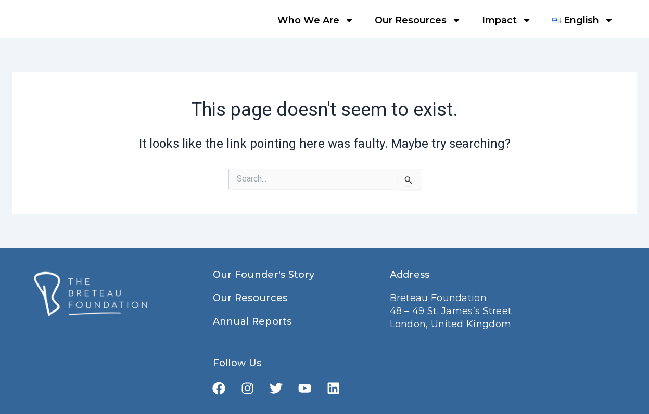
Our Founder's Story (264, 274)
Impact (506, 20)
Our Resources (418, 20)
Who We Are (315, 20)
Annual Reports (252, 321)
